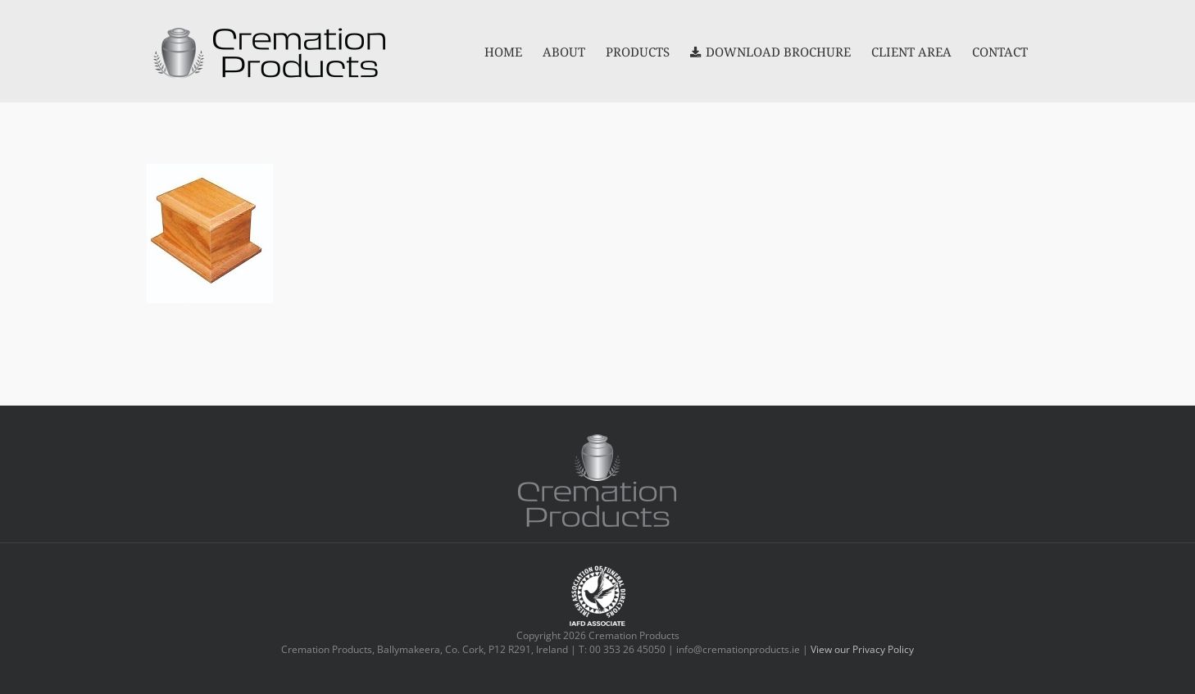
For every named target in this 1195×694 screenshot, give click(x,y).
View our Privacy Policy (862, 649)
